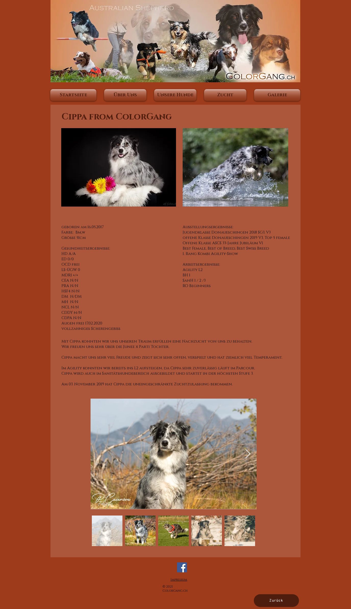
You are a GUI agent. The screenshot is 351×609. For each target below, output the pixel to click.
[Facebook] (182, 567)
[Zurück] (276, 600)
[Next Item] (248, 454)
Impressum (178, 580)
